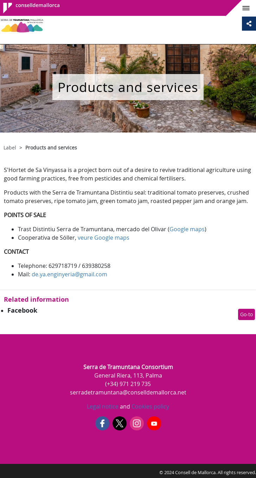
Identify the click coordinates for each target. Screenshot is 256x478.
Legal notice (103, 406)
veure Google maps (103, 237)
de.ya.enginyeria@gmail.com (69, 274)
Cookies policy (149, 406)
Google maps (187, 229)
